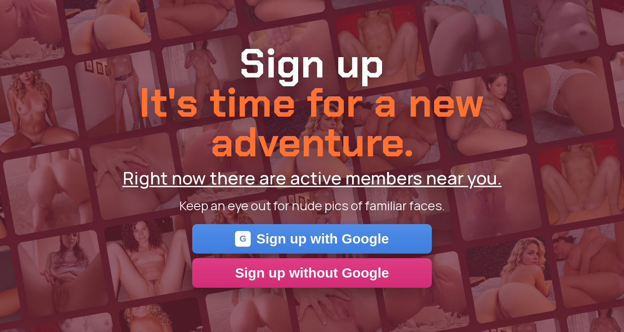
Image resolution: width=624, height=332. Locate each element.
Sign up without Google (312, 272)
